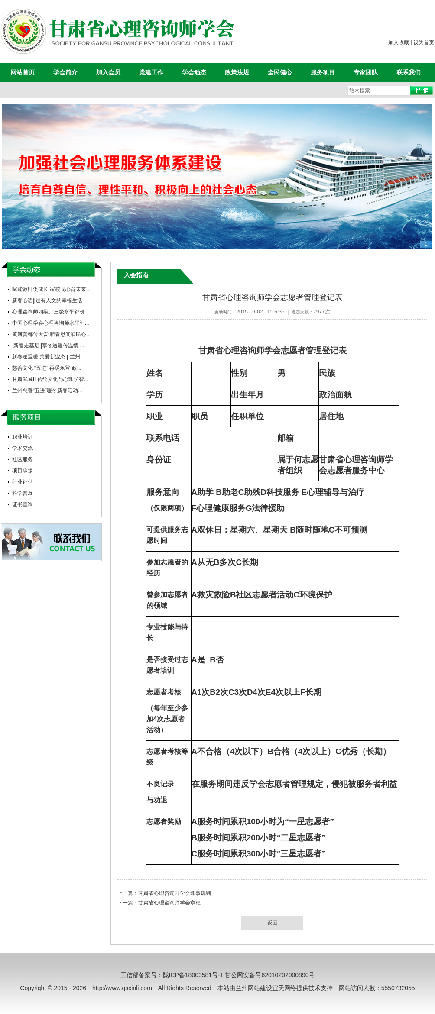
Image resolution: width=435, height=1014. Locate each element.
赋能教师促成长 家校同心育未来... (51, 289)
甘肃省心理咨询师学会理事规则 (174, 893)
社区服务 (22, 459)
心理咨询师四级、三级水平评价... (50, 312)
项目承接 (22, 471)
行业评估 (22, 482)
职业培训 (22, 437)
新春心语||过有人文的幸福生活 (47, 300)
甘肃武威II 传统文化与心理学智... (50, 379)
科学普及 (22, 493)
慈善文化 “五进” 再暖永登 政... (46, 368)
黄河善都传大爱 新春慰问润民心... (51, 334)
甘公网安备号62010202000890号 (270, 975)
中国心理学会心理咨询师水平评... (50, 323)
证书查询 (22, 504)
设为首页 (423, 42)
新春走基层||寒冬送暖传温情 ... (48, 345)
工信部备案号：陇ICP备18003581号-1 (172, 975)
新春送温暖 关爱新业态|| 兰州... (48, 357)
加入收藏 (398, 42)
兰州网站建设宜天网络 (266, 988)
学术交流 (22, 448)
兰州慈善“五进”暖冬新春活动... (47, 391)
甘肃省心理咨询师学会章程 (169, 903)
